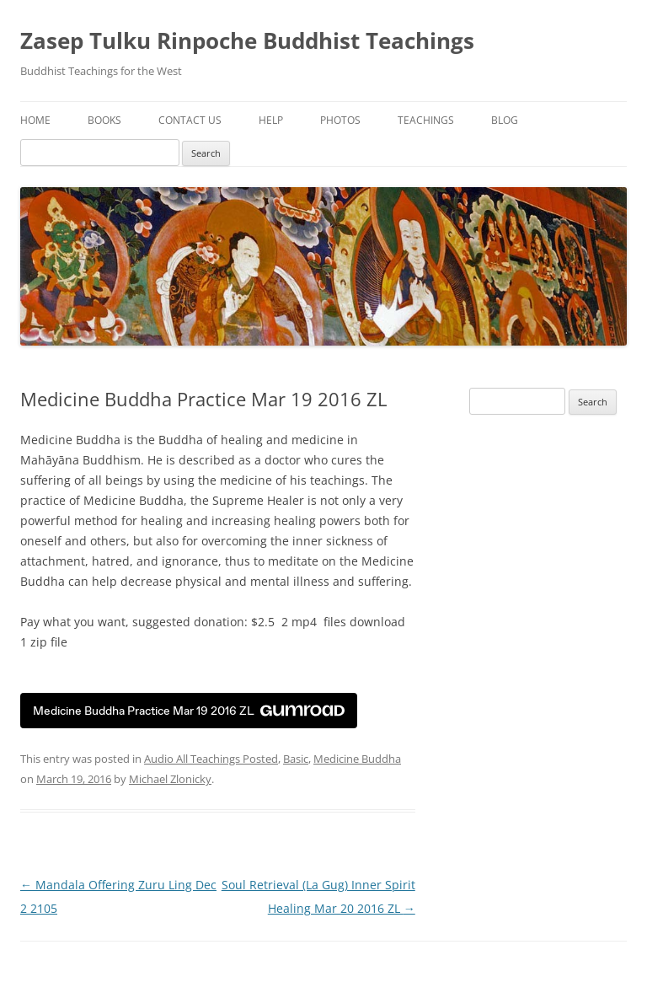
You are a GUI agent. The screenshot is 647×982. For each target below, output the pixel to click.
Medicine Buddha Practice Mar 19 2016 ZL (189, 711)
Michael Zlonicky (170, 778)
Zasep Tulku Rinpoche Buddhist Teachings (247, 40)
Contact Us (190, 120)
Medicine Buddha (357, 758)
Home (35, 120)
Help (271, 120)
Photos (340, 120)
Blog (504, 120)
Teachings (426, 120)
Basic (295, 758)
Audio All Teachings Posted (211, 758)
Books (104, 120)
